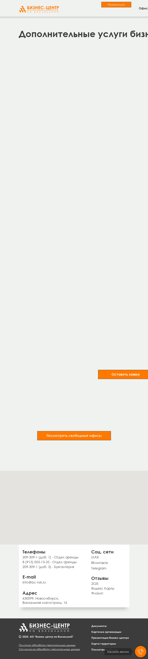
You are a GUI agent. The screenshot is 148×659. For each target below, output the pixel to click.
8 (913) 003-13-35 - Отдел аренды (49, 562)
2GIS (94, 583)
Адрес (29, 593)
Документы (99, 625)
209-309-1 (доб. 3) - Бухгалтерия (48, 567)
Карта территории (103, 643)
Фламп (97, 593)
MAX (95, 557)
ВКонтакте (99, 563)
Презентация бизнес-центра (110, 637)
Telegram (98, 568)
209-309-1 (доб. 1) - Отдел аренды (50, 557)
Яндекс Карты (102, 588)
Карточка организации (106, 631)
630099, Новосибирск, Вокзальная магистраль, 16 (44, 600)
